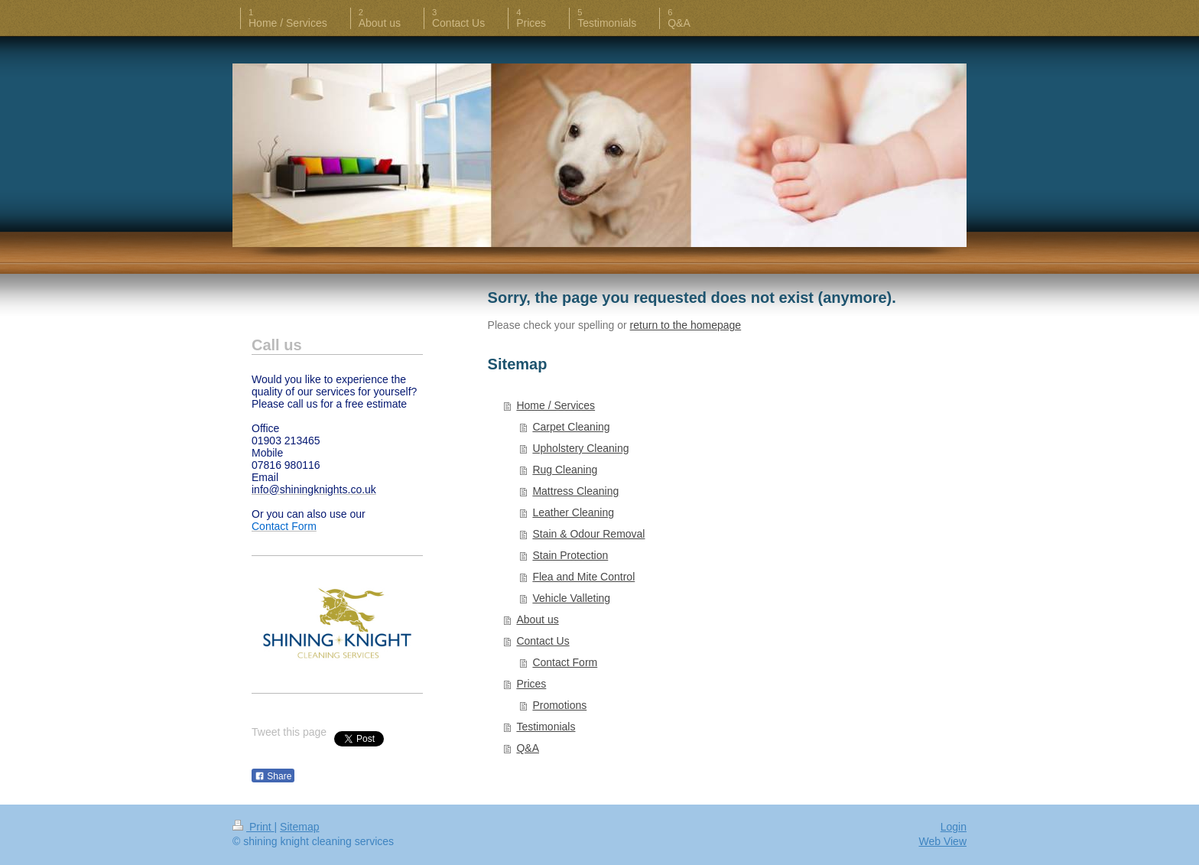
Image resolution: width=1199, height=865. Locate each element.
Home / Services (555, 405)
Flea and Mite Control (583, 577)
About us (537, 619)
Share (273, 776)
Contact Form (564, 662)
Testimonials (545, 726)
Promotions (559, 705)
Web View (942, 841)
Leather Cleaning (573, 512)
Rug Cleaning (564, 469)
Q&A (527, 748)
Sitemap (299, 827)
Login (954, 827)
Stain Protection (570, 555)
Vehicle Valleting (571, 598)
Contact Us (542, 641)
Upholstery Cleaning (580, 448)
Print (253, 827)
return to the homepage (686, 325)
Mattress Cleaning (575, 491)
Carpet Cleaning (570, 427)
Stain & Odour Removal (588, 534)
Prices (531, 684)
